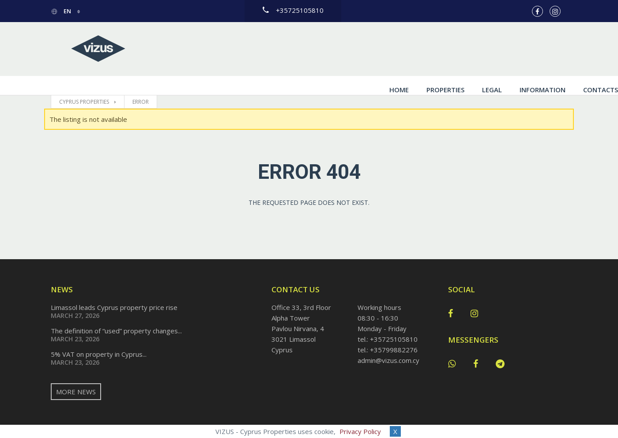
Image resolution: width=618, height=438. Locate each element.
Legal (441, 49)
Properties (395, 49)
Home (348, 49)
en (61, 11)
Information (492, 49)
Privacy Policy (360, 431)
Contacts (549, 49)
